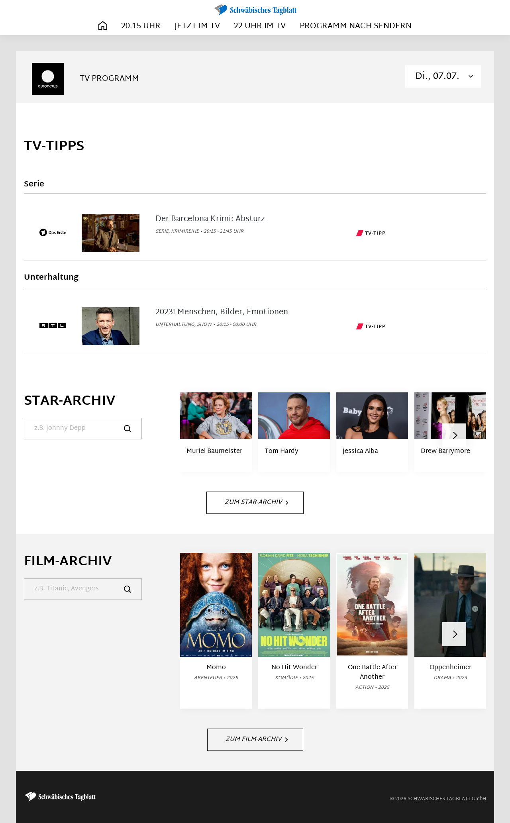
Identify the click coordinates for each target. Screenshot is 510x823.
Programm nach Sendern (356, 26)
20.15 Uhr (141, 26)
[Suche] (83, 428)
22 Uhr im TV (260, 26)
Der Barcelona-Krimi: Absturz (210, 219)
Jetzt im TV (197, 26)
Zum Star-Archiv (256, 502)
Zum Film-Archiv (256, 739)
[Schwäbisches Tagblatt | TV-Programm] (255, 10)
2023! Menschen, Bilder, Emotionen (221, 312)
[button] (454, 435)
